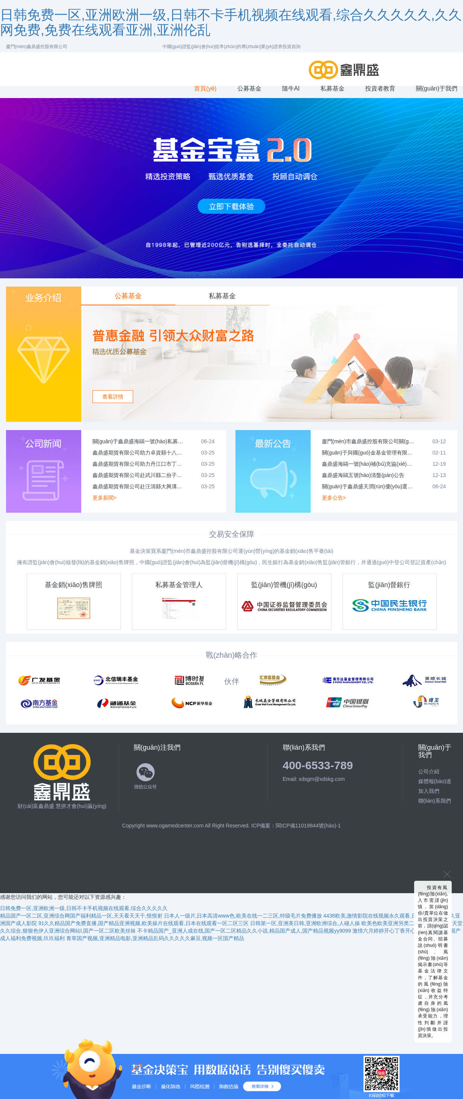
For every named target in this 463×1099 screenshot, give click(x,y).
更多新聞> (105, 498)
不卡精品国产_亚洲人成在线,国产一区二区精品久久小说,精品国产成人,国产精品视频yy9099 (244, 931)
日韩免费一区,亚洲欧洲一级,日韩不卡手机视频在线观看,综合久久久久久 (84, 908)
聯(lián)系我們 (434, 801)
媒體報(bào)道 (435, 781)
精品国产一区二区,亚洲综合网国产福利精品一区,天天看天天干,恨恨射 (81, 916)
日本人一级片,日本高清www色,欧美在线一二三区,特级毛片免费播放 (243, 916)
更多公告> (334, 498)
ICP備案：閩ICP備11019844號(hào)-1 (296, 826)
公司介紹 (428, 771)
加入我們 (428, 791)
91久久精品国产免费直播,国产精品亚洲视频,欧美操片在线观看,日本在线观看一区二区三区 (143, 923)
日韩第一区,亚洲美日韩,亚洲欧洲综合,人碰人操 (305, 923)
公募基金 (128, 296)
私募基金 (222, 296)
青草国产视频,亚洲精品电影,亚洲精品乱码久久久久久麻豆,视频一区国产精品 (155, 938)
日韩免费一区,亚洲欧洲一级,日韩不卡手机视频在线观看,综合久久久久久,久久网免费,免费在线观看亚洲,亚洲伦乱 (231, 22)
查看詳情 (112, 397)
